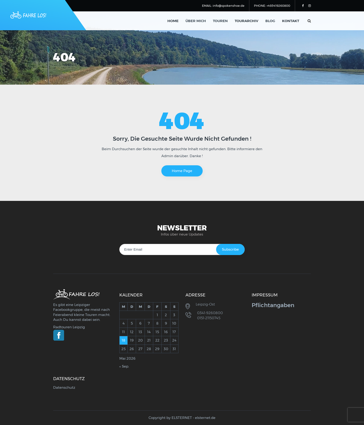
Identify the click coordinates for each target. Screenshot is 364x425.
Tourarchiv (246, 21)
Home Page (182, 171)
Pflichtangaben (273, 305)
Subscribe (230, 249)
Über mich (195, 21)
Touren (220, 21)
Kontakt (290, 21)
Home (173, 21)
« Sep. (124, 366)
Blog (270, 21)
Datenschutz (64, 387)
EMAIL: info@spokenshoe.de (223, 5)
